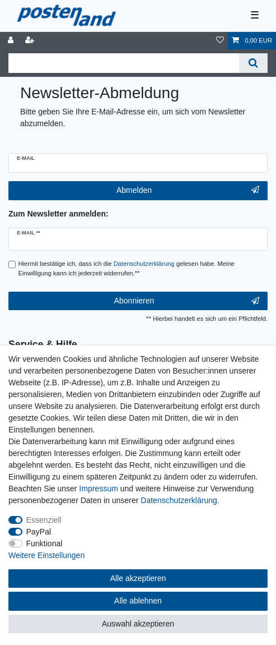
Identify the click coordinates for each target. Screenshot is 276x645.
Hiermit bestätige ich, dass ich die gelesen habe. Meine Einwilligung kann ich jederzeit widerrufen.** (127, 268)
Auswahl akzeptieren (138, 623)
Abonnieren (186, 301)
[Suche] (253, 63)
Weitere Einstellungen (46, 555)
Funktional (44, 543)
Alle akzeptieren (138, 578)
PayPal (38, 531)
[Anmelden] (12, 40)
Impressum (98, 488)
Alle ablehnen (138, 600)
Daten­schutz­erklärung (179, 500)
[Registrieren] (30, 40)
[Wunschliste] (220, 40)
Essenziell (44, 519)
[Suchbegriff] (123, 63)
